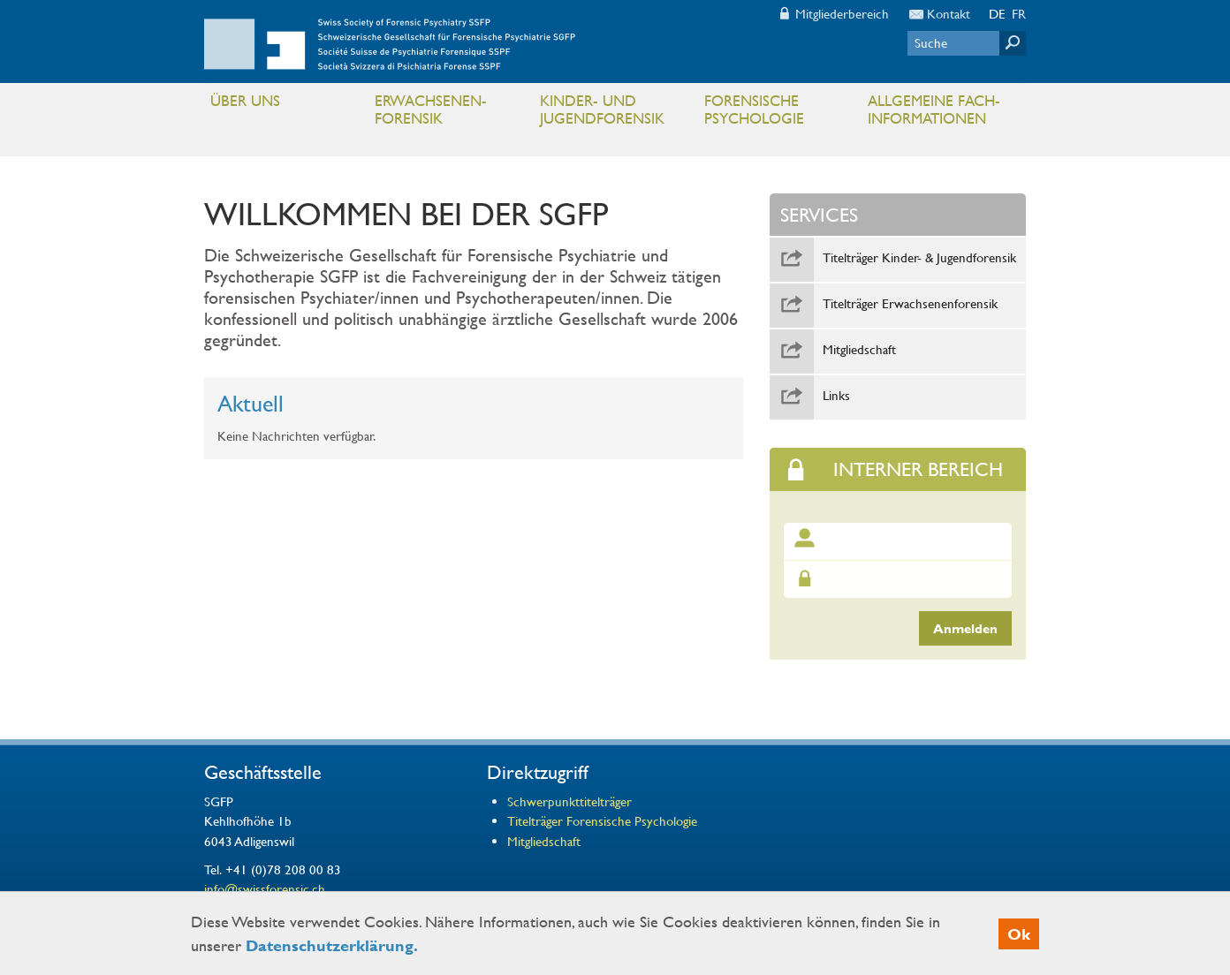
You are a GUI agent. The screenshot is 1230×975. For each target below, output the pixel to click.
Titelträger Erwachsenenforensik (910, 304)
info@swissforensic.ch (264, 888)
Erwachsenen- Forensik (449, 113)
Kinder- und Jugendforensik (614, 113)
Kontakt (948, 13)
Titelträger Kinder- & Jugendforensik (919, 258)
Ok (1018, 934)
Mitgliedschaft (859, 350)
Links (836, 396)
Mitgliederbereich (842, 13)
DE (997, 13)
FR (1019, 13)
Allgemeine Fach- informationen (942, 113)
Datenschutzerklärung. (332, 945)
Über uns (285, 104)
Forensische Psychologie (779, 113)
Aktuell (250, 403)
